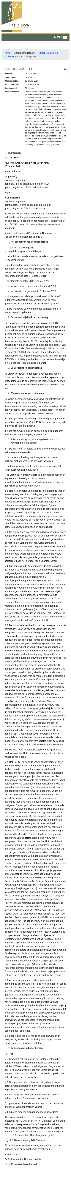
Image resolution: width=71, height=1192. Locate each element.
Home (7, 52)
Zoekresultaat (15, 56)
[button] (61, 37)
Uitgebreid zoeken (48, 52)
